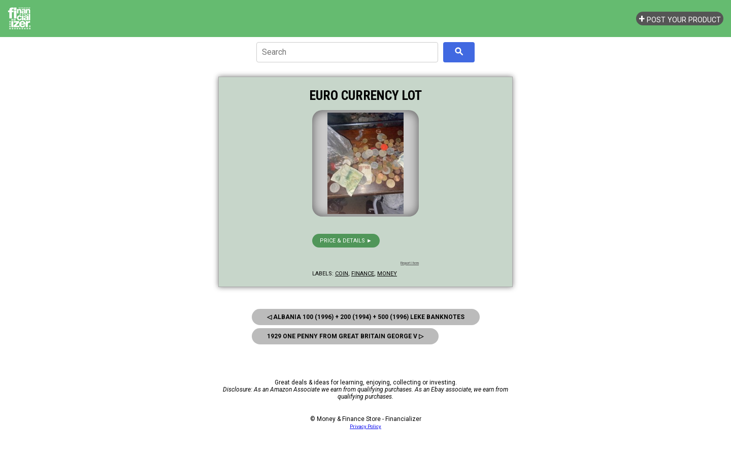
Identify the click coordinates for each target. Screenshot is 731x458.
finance (362, 273)
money (387, 273)
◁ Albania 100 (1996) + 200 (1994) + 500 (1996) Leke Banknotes (365, 317)
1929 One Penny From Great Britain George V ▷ (345, 336)
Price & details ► (346, 240)
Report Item (410, 263)
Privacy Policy (365, 426)
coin (341, 273)
